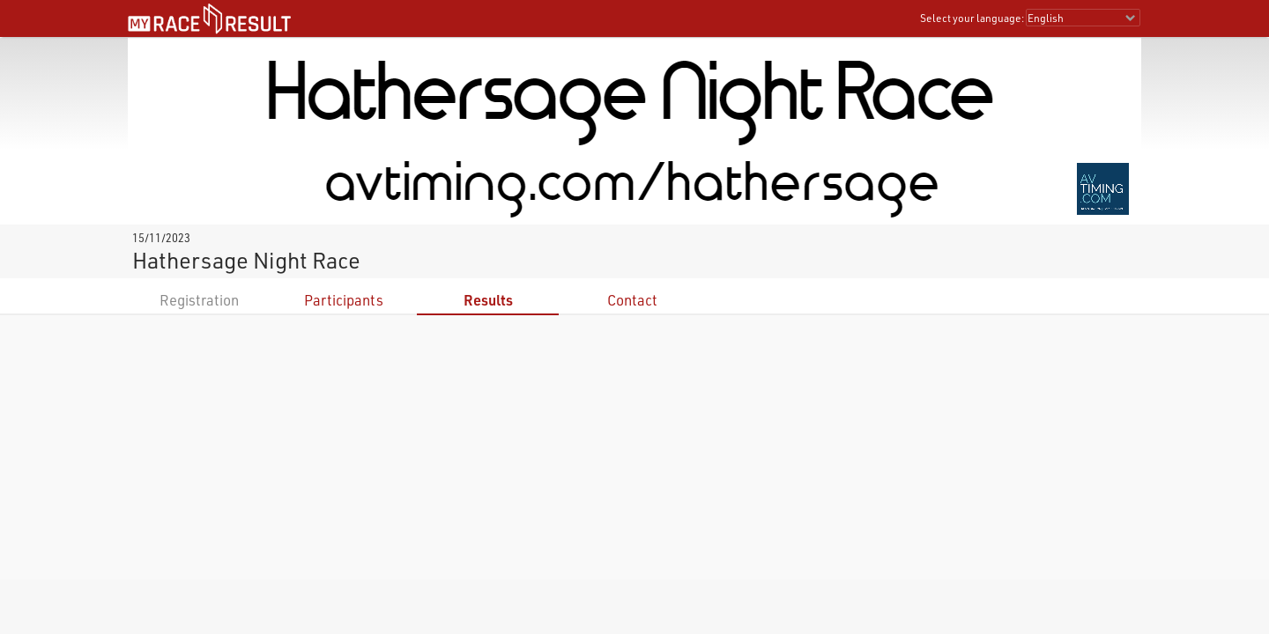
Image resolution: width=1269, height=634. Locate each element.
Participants (343, 300)
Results (488, 300)
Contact (632, 300)
